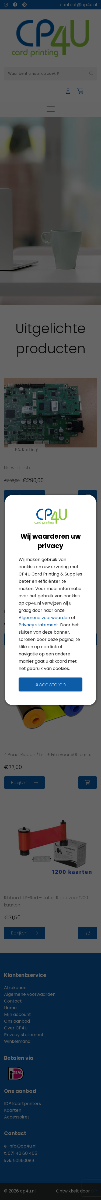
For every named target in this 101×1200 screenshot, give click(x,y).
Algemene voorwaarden (44, 618)
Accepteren (50, 684)
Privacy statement (38, 625)
